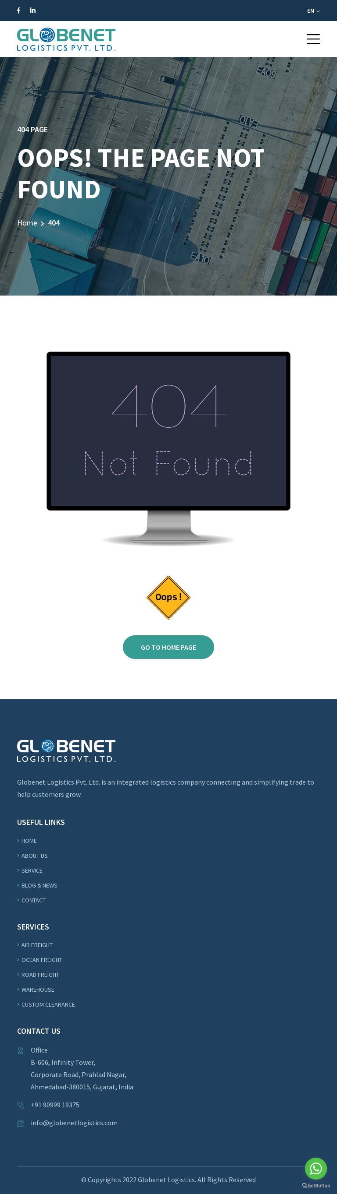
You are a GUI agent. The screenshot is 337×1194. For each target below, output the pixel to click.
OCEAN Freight (42, 960)
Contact (34, 900)
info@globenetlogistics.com (74, 1122)
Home (27, 223)
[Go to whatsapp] (316, 1169)
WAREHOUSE (38, 989)
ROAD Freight (40, 975)
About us (35, 855)
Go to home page (168, 647)
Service (32, 870)
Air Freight (37, 945)
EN (313, 10)
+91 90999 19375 (55, 1104)
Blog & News (39, 885)
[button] (313, 39)
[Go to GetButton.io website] (316, 1185)
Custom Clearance (48, 1004)
